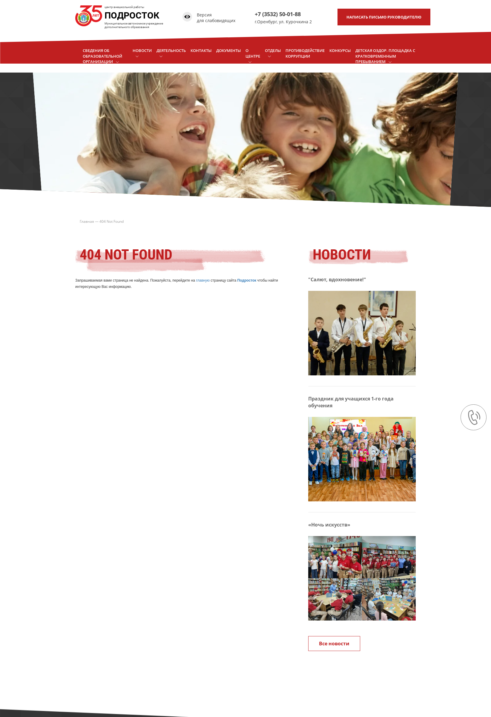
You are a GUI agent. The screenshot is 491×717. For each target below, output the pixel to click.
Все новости (334, 643)
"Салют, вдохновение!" (337, 279)
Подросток (246, 280)
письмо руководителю (383, 17)
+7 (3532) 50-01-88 (278, 14)
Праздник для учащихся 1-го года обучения (351, 402)
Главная (87, 221)
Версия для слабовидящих (216, 18)
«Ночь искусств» (329, 524)
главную (203, 280)
